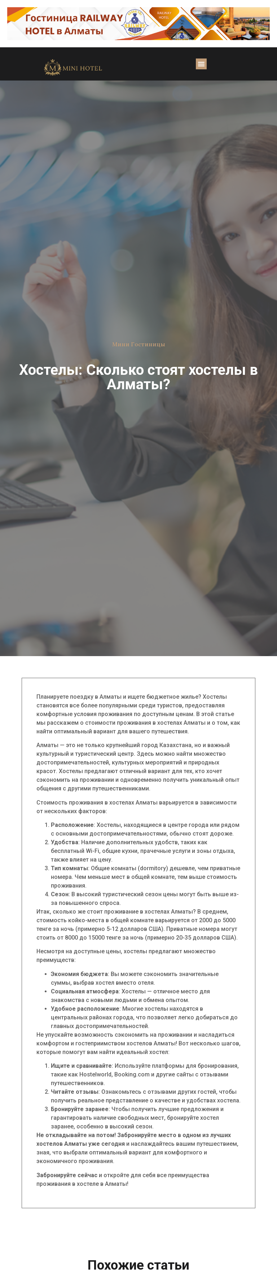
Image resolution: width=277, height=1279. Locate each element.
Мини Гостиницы (138, 344)
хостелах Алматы (181, 722)
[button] (201, 63)
